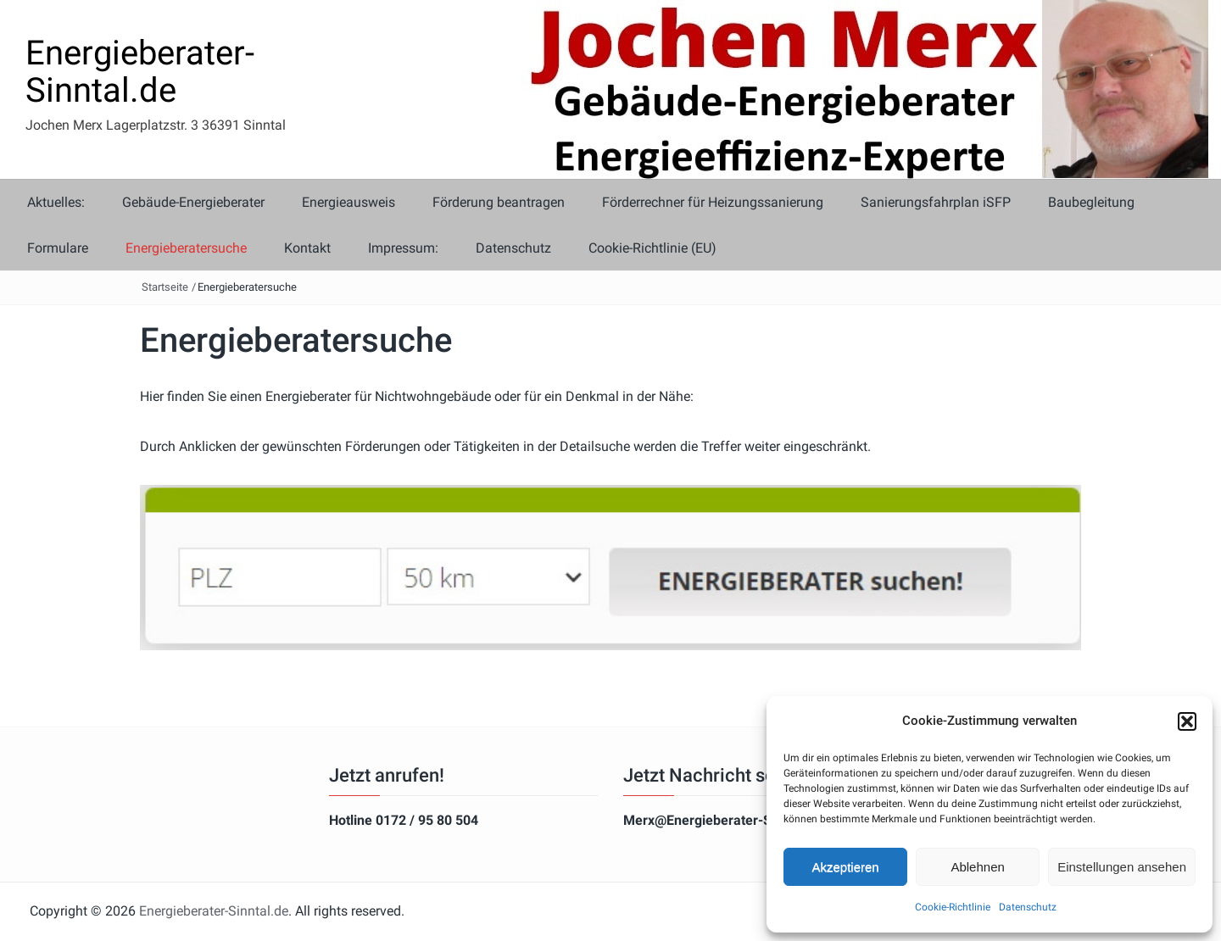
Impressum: (403, 248)
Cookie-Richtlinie (952, 907)
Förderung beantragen (498, 202)
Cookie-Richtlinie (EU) (652, 248)
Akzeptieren (844, 867)
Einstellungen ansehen (1121, 867)
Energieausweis (348, 202)
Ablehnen (977, 867)
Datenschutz (1028, 907)
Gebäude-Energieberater (193, 202)
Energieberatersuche (186, 248)
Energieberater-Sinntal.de (139, 71)
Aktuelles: (56, 202)
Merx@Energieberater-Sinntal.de (724, 820)
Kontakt (307, 248)
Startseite (165, 287)
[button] (1187, 721)
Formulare (57, 248)
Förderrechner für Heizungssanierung (712, 202)
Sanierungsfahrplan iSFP (936, 202)
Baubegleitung (1091, 202)
